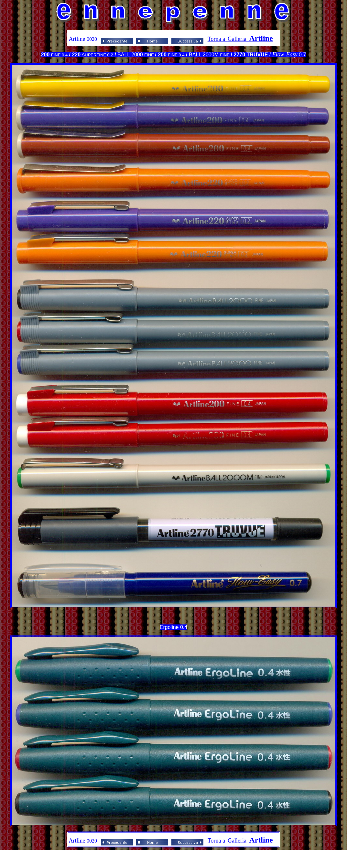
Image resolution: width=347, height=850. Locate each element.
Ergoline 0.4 (173, 627)
